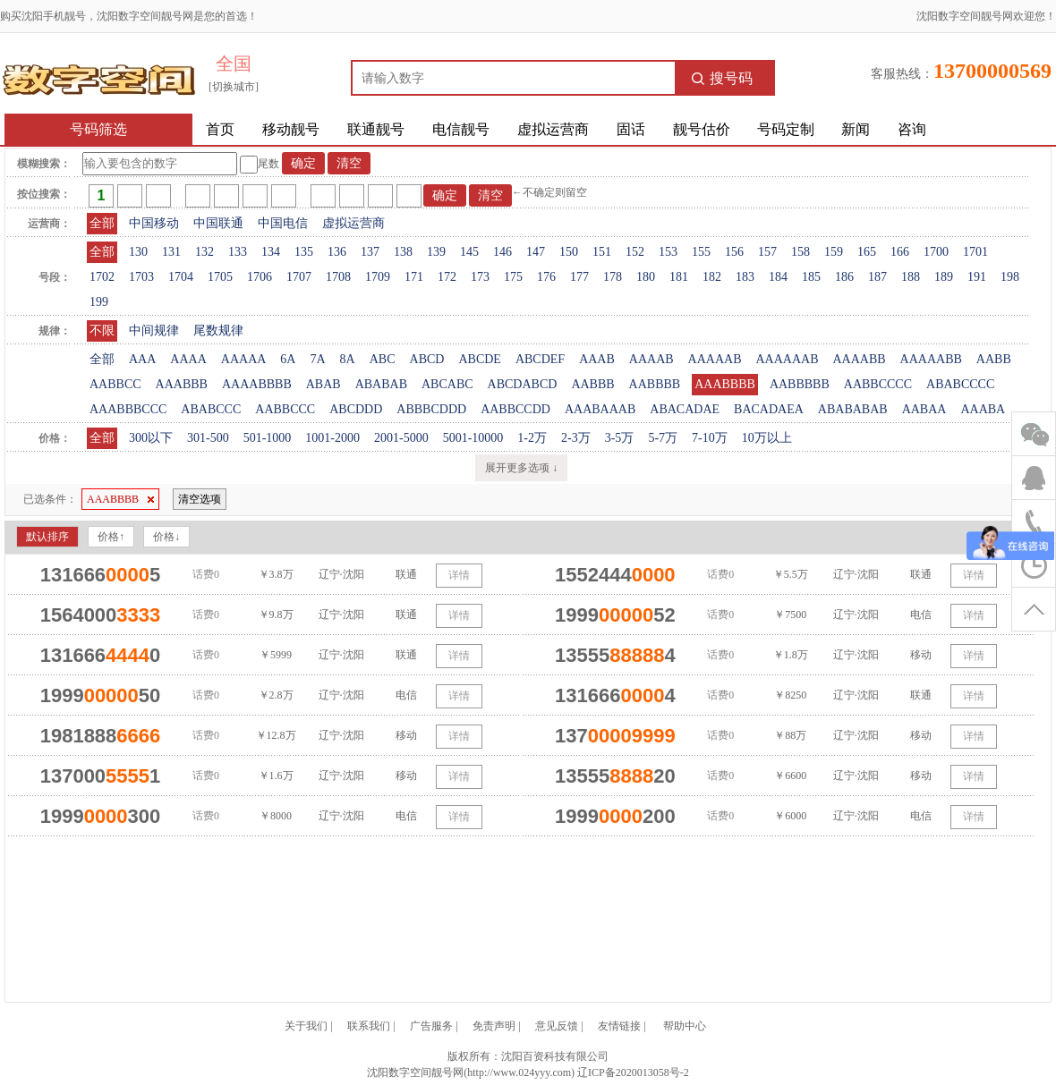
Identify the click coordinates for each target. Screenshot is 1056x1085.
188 (910, 277)
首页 (220, 129)
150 (568, 252)
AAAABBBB (257, 384)
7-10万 (710, 438)
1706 (259, 277)
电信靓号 (461, 129)
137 (370, 252)
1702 (102, 277)
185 (811, 277)
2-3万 (576, 438)
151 (601, 252)
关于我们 (306, 1026)
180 (645, 277)
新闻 (855, 129)
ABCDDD (355, 409)
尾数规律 (218, 330)
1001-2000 (332, 438)
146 (502, 252)
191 (976, 277)
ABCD (427, 359)
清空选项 (199, 499)
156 (734, 252)
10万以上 (767, 438)
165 (866, 252)
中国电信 (283, 223)
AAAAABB (931, 359)
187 (877, 277)
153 (668, 252)
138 (403, 252)
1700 (936, 252)
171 (414, 277)
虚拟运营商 (553, 129)
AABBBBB (800, 384)
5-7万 (662, 438)
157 (767, 252)
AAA (142, 359)
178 (612, 277)
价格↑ (111, 536)
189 (943, 277)
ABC (383, 359)
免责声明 (494, 1026)
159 (833, 252)
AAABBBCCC (127, 409)
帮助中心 (684, 1026)
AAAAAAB (786, 359)
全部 (102, 223)
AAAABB (858, 359)
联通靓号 (376, 129)
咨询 (912, 129)
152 (635, 252)
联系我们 (368, 1026)
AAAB (597, 359)
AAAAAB (715, 359)
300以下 (151, 438)
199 (98, 302)
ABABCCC (211, 409)
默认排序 (47, 536)
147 (535, 252)
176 (546, 277)
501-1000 (267, 438)
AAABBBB (724, 384)
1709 (377, 277)
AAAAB (651, 359)
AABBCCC (285, 409)
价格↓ (166, 536)
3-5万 (619, 438)
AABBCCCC (878, 384)
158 (800, 252)
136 (337, 252)
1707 (298, 277)
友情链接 (619, 1026)
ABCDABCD (523, 384)
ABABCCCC (960, 384)
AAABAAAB (600, 409)
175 (513, 277)
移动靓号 (290, 129)
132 (204, 252)
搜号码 (722, 78)
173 (480, 277)
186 (844, 277)
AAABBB (182, 384)
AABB (993, 359)
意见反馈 (556, 1026)
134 (270, 252)
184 (778, 277)
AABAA (924, 409)
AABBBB (655, 384)
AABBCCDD (515, 409)
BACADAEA (769, 409)
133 (237, 252)
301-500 (208, 438)
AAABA (982, 409)
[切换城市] (234, 87)
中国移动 (154, 223)
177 (579, 277)
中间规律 (154, 330)
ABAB (323, 384)
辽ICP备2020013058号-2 (633, 1072)
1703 (141, 277)
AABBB (592, 384)
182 (712, 277)
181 (678, 277)
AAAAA (244, 359)
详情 (459, 575)
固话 (631, 129)
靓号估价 (701, 129)
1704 (180, 277)
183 (745, 277)
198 (1010, 277)
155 (701, 252)
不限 (102, 330)
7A (317, 359)
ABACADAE (685, 409)
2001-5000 (401, 438)
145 (469, 252)
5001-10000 (473, 438)
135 (303, 252)
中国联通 (218, 223)
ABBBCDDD (431, 409)
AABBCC (115, 384)
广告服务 (431, 1026)
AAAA (188, 359)
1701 (975, 252)
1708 (338, 277)
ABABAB (381, 384)
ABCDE (479, 359)
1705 (220, 277)
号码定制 (785, 129)
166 (899, 252)
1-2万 (532, 438)
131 (171, 252)
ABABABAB (853, 409)
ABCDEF (540, 359)
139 (436, 252)
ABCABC (447, 384)
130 (138, 252)
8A (347, 359)
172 (447, 277)
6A (287, 359)
